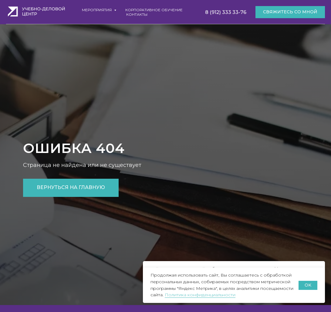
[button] (290, 12)
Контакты (136, 14)
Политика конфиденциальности (200, 294)
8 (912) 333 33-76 (225, 12)
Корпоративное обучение (154, 10)
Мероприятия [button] (97, 10)
